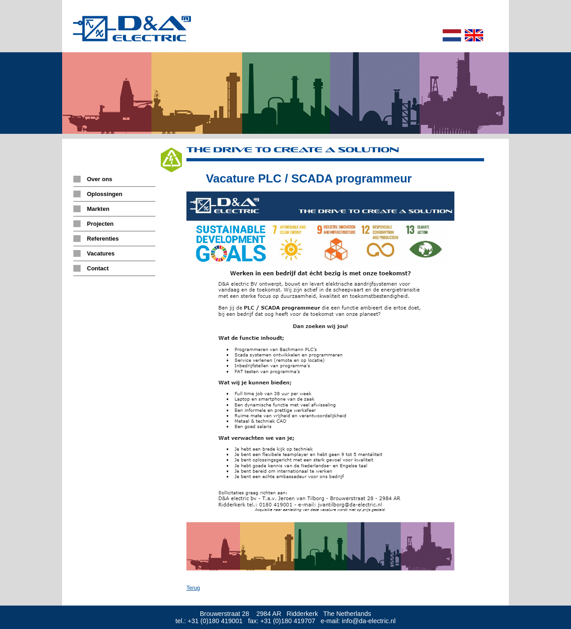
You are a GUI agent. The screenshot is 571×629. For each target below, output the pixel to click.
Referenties (103, 238)
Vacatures (100, 253)
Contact (98, 268)
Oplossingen (104, 194)
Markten (98, 208)
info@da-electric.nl (368, 620)
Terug (193, 588)
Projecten (100, 223)
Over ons (99, 179)
